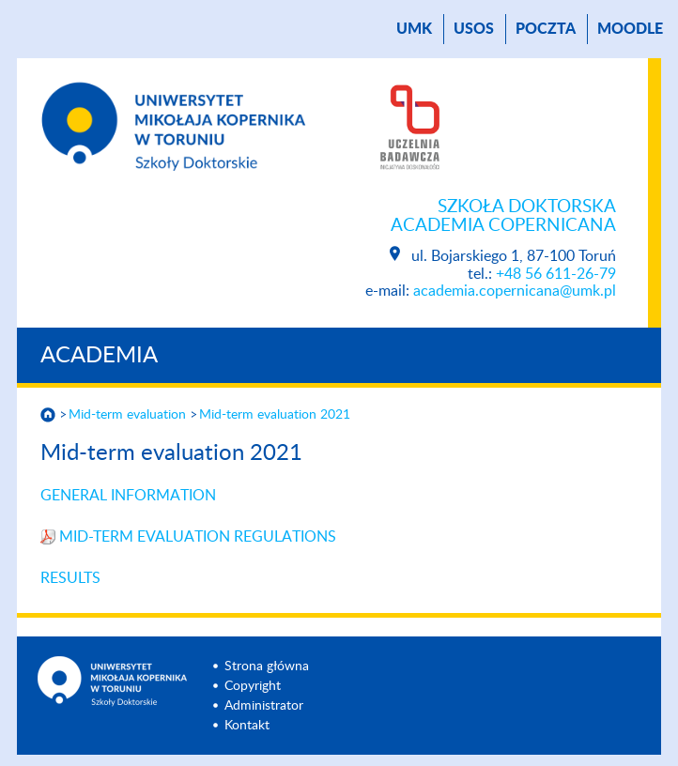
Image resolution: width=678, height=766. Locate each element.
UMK (414, 29)
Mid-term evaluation (127, 414)
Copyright (252, 686)
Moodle (630, 29)
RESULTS (70, 578)
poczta (546, 29)
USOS (474, 29)
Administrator (263, 705)
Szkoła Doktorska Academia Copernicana (503, 216)
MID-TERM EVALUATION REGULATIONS (197, 536)
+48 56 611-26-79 (556, 274)
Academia (99, 356)
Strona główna (266, 666)
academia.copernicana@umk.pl (514, 291)
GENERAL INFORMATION (128, 495)
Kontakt (247, 725)
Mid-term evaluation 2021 (274, 414)
